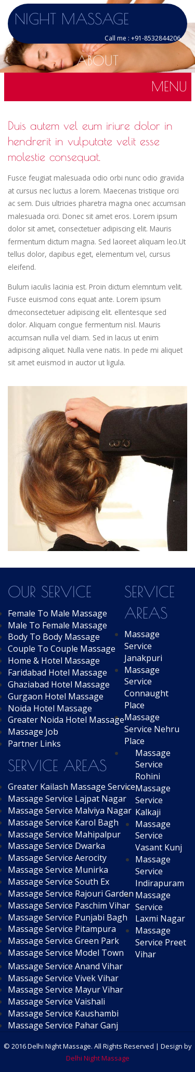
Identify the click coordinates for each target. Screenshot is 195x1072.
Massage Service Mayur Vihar (65, 989)
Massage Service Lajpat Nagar (67, 798)
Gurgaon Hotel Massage (55, 696)
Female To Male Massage (57, 613)
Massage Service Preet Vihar (160, 942)
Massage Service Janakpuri (143, 646)
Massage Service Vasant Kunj (158, 836)
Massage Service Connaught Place (146, 687)
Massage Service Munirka (58, 869)
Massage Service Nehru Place (151, 729)
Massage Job (33, 731)
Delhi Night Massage (97, 1058)
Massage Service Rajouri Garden (71, 893)
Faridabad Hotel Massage (57, 672)
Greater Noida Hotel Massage (66, 719)
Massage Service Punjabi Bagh (67, 917)
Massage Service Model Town (66, 952)
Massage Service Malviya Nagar (70, 810)
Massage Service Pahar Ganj (63, 1025)
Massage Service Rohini (153, 764)
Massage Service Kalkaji (153, 800)
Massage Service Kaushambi (63, 1013)
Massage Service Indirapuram (159, 871)
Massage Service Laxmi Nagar (160, 907)
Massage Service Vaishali (56, 1001)
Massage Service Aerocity (57, 857)
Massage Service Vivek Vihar (63, 978)
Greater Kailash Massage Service (71, 786)
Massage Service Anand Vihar (65, 966)
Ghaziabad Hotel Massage (59, 684)
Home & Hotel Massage (54, 660)
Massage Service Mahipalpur (64, 834)
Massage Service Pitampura (62, 928)
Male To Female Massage (57, 625)
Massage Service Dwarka (56, 845)
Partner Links (34, 743)
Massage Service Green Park (63, 940)
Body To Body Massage (54, 636)
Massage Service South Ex (58, 881)
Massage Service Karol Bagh (63, 822)
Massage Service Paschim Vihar (69, 905)
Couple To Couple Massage (61, 648)
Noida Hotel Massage (50, 708)
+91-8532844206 (155, 38)
